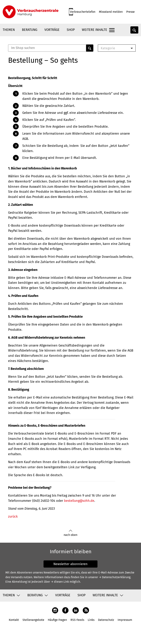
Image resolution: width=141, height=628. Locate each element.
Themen (9, 30)
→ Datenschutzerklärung (114, 577)
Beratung (29, 30)
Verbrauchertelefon (82, 11)
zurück (13, 516)
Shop (71, 30)
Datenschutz (106, 620)
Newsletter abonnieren (70, 564)
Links (91, 620)
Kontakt (14, 620)
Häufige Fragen (57, 620)
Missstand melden (111, 11)
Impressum (125, 620)
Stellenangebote (33, 620)
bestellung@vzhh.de (79, 501)
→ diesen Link (60, 581)
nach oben (70, 533)
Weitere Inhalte (94, 30)
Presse (130, 11)
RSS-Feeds (77, 620)
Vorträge (52, 30)
